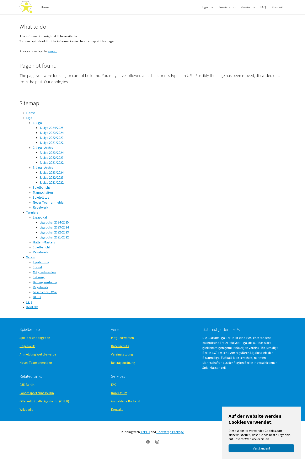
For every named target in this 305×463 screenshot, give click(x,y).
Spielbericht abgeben (35, 346)
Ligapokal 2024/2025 (54, 230)
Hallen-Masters (44, 250)
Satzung (39, 285)
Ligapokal (40, 226)
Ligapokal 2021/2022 (54, 245)
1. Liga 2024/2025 (51, 136)
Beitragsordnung (45, 290)
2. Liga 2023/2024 (51, 161)
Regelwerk (40, 216)
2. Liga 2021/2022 (51, 171)
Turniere (32, 221)
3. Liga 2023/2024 (51, 181)
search (52, 59)
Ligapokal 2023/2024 (54, 235)
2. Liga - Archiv (43, 156)
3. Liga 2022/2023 (51, 186)
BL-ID (37, 305)
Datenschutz (120, 354)
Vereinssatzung (122, 362)
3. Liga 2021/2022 (51, 191)
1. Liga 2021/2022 (51, 151)
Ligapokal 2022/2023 (54, 240)
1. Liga (37, 131)
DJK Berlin (27, 393)
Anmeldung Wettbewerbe (38, 362)
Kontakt (32, 315)
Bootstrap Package (170, 440)
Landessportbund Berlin (37, 401)
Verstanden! (261, 448)
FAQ (29, 310)
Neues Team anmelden (49, 211)
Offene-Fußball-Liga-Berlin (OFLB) (44, 409)
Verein (30, 265)
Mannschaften (43, 201)
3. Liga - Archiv (43, 176)
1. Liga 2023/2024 (51, 141)
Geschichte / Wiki (45, 300)
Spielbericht (41, 196)
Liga (29, 126)
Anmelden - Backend (125, 409)
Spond (37, 275)
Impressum (119, 401)
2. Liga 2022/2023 (51, 166)
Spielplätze (41, 206)
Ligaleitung (41, 270)
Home (30, 121)
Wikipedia (26, 418)
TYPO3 (145, 440)
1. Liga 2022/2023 (51, 146)
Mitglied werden (44, 280)
